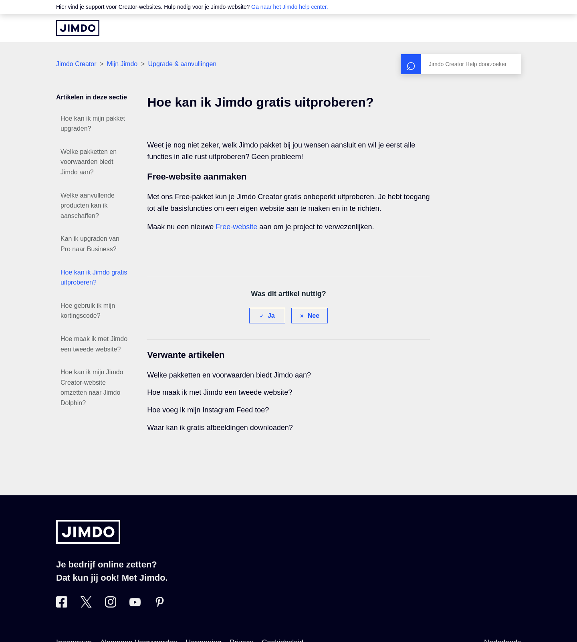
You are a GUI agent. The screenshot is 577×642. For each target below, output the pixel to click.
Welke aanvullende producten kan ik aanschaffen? (88, 205)
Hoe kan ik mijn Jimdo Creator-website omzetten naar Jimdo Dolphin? (92, 387)
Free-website (236, 227)
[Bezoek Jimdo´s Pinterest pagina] (159, 605)
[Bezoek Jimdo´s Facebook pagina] (61, 605)
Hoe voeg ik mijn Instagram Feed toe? (208, 410)
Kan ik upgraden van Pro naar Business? (90, 243)
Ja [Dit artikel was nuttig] (271, 315)
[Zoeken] (461, 64)
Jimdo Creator (76, 64)
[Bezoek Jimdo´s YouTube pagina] (135, 605)
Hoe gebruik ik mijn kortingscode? (88, 310)
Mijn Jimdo (122, 64)
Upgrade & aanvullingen (182, 64)
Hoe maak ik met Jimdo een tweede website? (94, 344)
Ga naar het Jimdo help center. (289, 7)
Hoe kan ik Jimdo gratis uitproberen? (94, 277)
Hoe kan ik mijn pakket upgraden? (93, 123)
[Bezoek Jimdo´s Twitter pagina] (86, 605)
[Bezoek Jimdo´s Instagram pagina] (110, 605)
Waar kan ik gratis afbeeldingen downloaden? (220, 428)
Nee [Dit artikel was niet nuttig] (313, 315)
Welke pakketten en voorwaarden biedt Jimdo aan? (89, 162)
